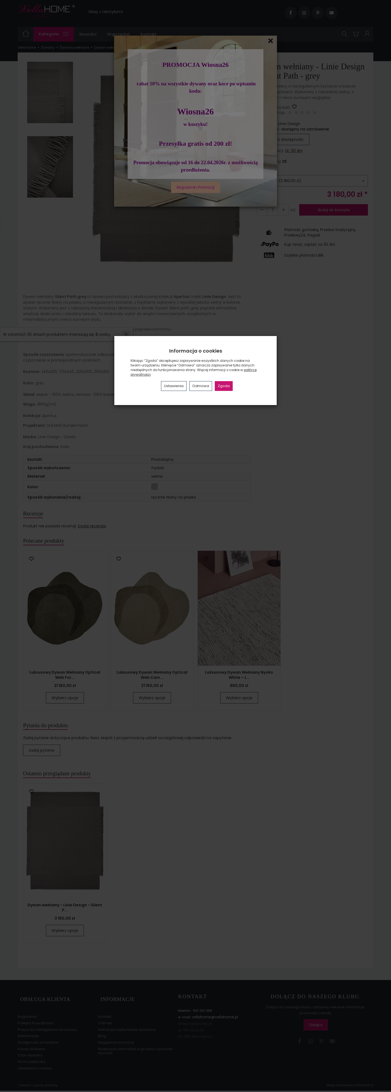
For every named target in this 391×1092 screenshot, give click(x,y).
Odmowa (200, 385)
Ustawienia (174, 385)
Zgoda (224, 385)
